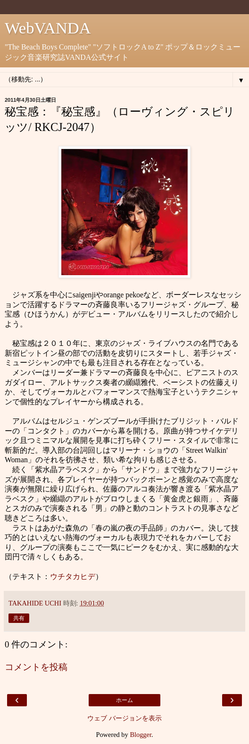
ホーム (124, 700)
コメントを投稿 (36, 667)
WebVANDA (48, 28)
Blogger (140, 734)
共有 (19, 618)
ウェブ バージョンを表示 (124, 718)
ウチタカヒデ (72, 576)
